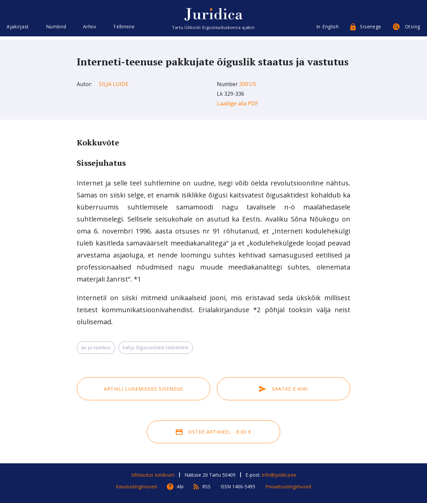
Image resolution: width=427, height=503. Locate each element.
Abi (180, 486)
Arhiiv (89, 29)
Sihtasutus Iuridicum (152, 475)
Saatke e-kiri (283, 389)
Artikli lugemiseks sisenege (143, 389)
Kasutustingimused (136, 486)
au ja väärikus (96, 347)
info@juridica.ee (279, 475)
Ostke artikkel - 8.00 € (213, 432)
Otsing (412, 29)
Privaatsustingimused (288, 486)
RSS (206, 486)
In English (327, 29)
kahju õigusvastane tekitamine (155, 347)
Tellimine (123, 29)
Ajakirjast (18, 29)
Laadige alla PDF (237, 103)
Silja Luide (113, 84)
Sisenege (370, 29)
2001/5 (247, 84)
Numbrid (56, 29)
